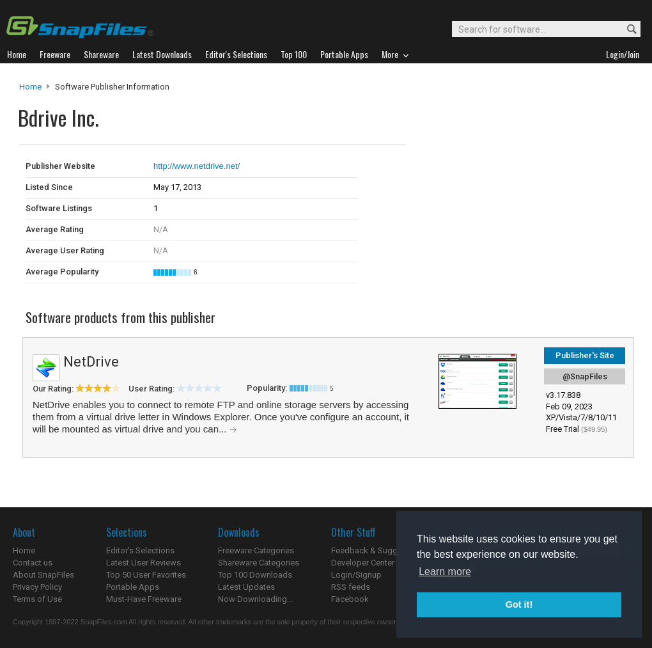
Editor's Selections (140, 550)
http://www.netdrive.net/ (196, 166)
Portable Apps (132, 587)
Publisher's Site (584, 355)
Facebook (350, 599)
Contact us (32, 562)
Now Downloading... (255, 599)
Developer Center (362, 562)
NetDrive (91, 362)
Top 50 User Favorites (146, 575)
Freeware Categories (256, 550)
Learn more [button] (445, 571)
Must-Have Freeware (144, 599)
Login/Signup (356, 575)
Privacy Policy (37, 587)
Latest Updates (246, 587)
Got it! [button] (519, 604)
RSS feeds (350, 587)
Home (30, 86)
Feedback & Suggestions (378, 550)
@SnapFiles (585, 376)
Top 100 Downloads (255, 575)
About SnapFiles (43, 575)
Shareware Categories (258, 562)
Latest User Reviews (143, 562)
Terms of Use (37, 599)
